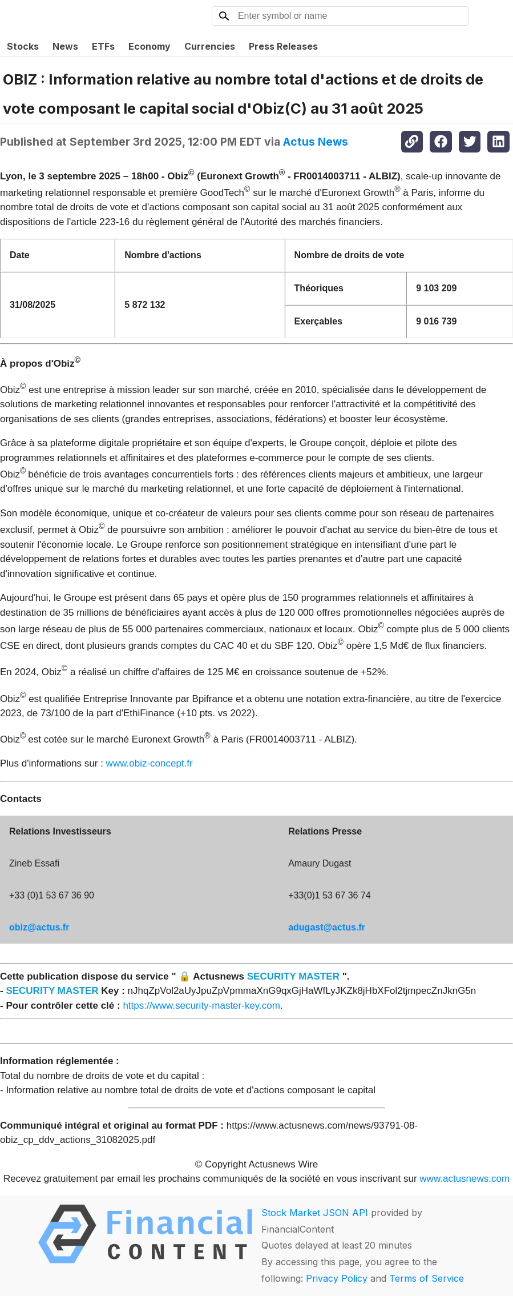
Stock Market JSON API (314, 1212)
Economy (149, 46)
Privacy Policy (336, 1278)
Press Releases (283, 46)
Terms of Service (426, 1278)
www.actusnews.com (464, 1178)
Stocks (23, 46)
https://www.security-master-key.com (201, 1005)
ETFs (103, 46)
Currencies (209, 46)
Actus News (315, 142)
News (65, 46)
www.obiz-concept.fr (149, 763)
